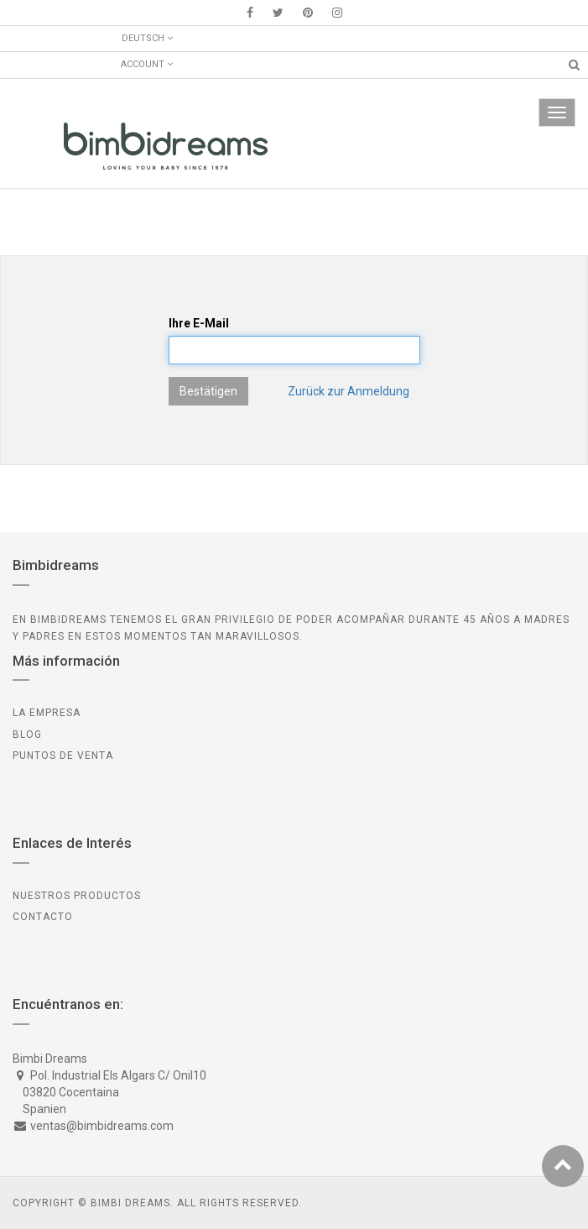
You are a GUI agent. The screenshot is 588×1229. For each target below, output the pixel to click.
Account (147, 64)
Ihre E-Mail (199, 323)
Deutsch (147, 38)
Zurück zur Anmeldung (348, 391)
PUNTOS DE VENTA (63, 755)
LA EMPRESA (47, 713)
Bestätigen (208, 391)
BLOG (27, 734)
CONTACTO (43, 917)
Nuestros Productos (77, 896)
